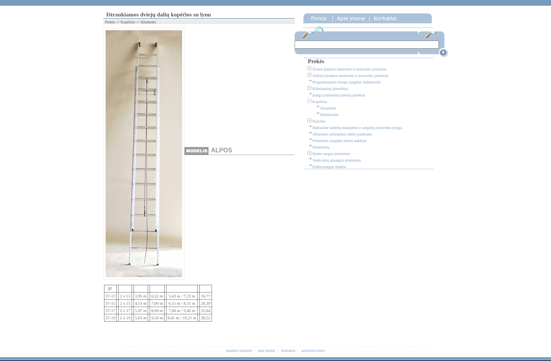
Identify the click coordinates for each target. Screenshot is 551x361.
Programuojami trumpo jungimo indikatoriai (347, 82)
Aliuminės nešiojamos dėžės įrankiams (342, 134)
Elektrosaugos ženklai (329, 167)
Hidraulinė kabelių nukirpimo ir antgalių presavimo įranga (357, 128)
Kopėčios (320, 102)
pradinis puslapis (239, 350)
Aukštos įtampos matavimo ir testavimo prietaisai (351, 76)
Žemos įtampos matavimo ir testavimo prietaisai (349, 69)
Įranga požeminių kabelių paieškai (339, 95)
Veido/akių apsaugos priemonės (337, 160)
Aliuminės (328, 108)
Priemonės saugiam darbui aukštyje (340, 141)
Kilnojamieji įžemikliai (330, 89)
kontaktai (288, 350)
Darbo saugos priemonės (331, 154)
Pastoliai (319, 121)
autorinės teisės (313, 350)
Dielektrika (321, 147)
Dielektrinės (329, 115)
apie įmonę (266, 350)
